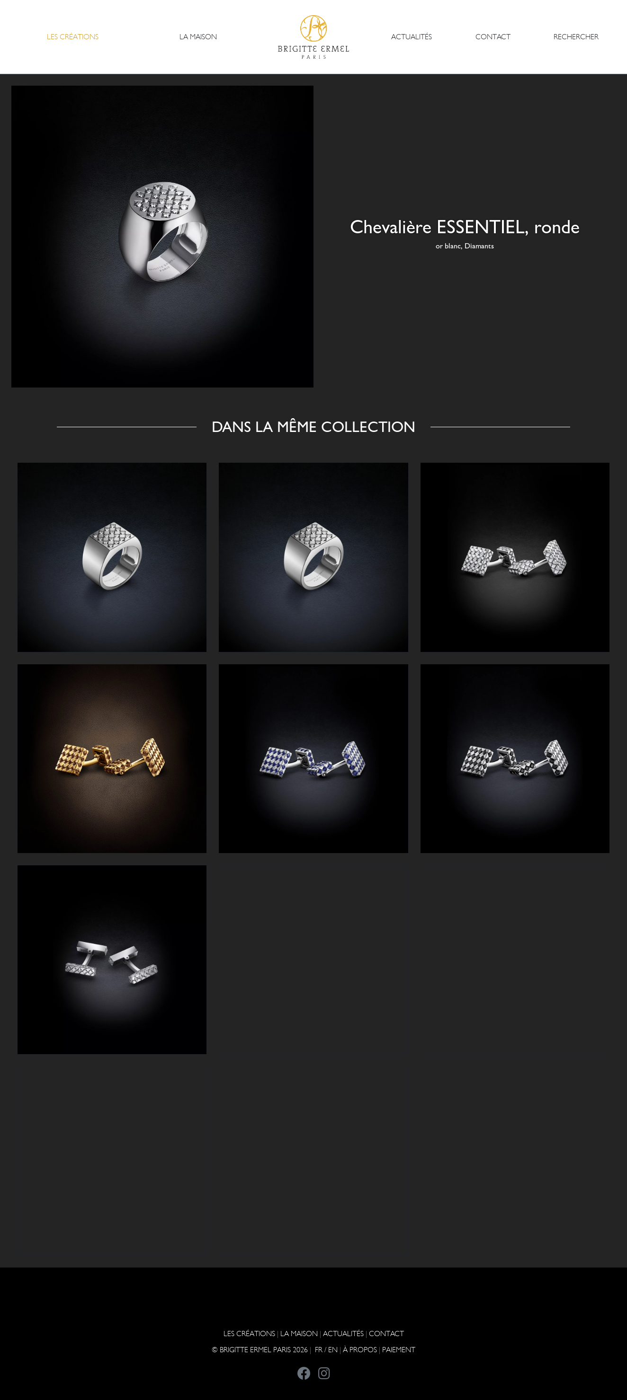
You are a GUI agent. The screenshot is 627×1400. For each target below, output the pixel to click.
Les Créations (249, 1333)
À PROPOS (360, 1350)
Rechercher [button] (576, 37)
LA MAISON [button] (198, 37)
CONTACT (493, 37)
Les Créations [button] (73, 37)
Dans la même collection (313, 427)
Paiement (398, 1350)
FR (318, 1350)
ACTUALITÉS (411, 37)
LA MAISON (299, 1333)
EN (333, 1350)
